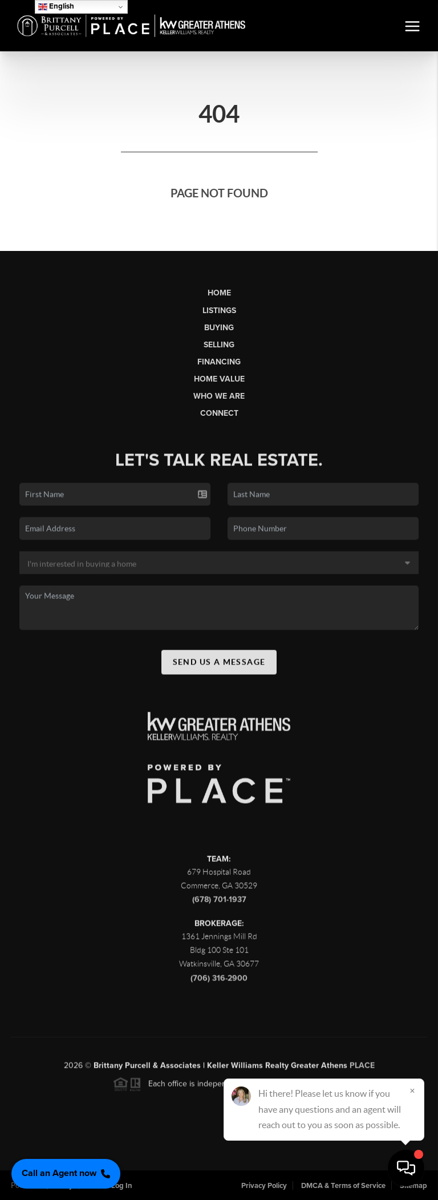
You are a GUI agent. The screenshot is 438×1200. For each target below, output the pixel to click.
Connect (219, 413)
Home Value (219, 379)
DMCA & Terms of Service (343, 1185)
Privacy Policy (264, 1185)
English (56, 6)
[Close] (412, 1090)
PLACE (362, 1069)
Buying (219, 328)
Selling (219, 345)
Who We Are (219, 396)
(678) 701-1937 (219, 903)
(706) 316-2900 (219, 981)
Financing (219, 362)
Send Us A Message (219, 665)
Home (219, 293)
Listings (219, 310)
